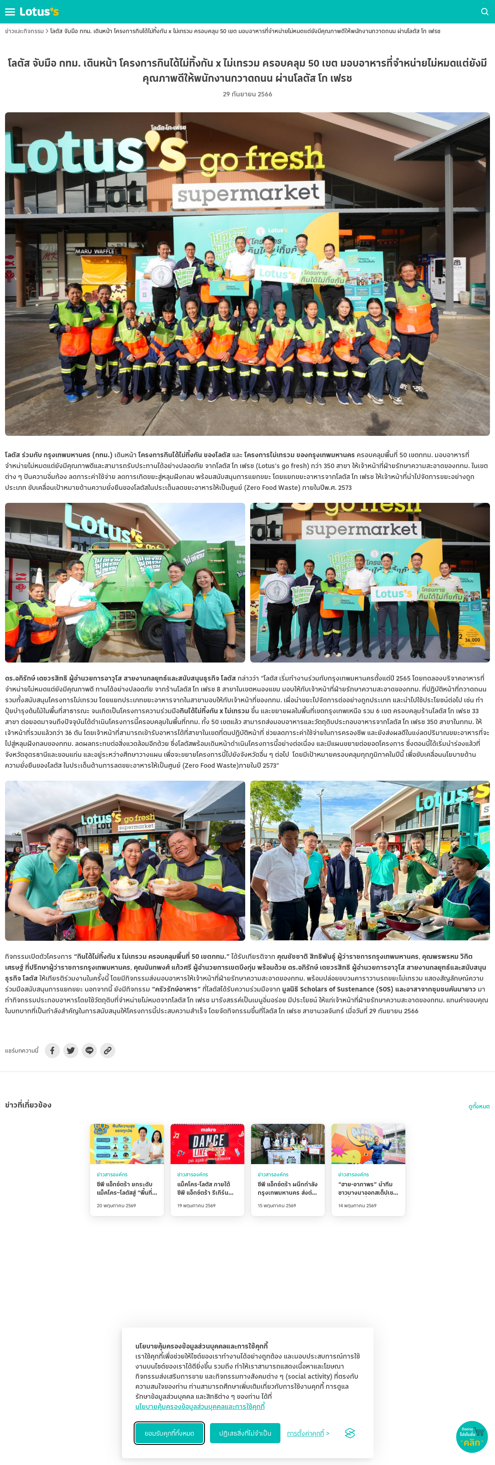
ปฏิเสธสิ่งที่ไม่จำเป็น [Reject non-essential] (245, 1433)
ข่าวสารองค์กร (112, 1174)
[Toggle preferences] (308, 1433)
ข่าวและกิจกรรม (24, 31)
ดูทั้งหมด (479, 1106)
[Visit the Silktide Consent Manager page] (350, 1433)
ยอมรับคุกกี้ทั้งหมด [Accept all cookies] (169, 1433)
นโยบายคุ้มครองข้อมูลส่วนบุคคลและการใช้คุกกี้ (200, 1406)
